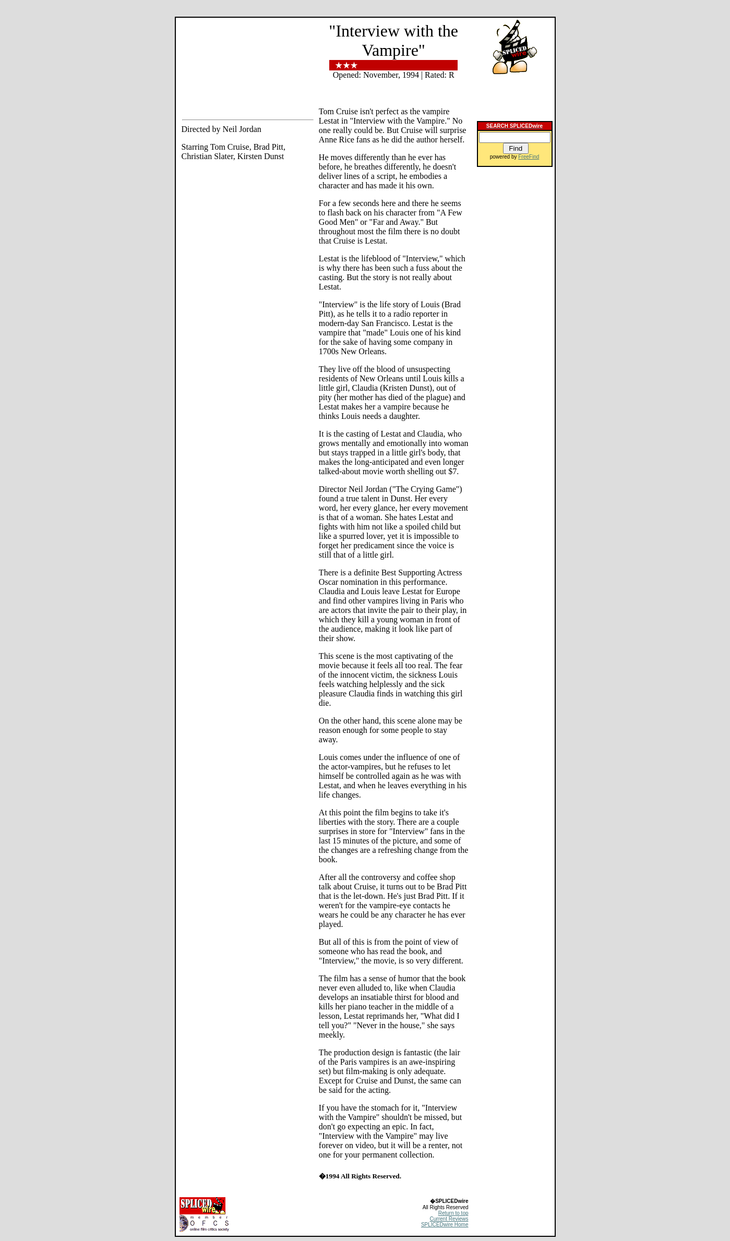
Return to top (453, 1213)
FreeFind (528, 157)
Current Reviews (449, 1219)
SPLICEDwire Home (445, 1224)
